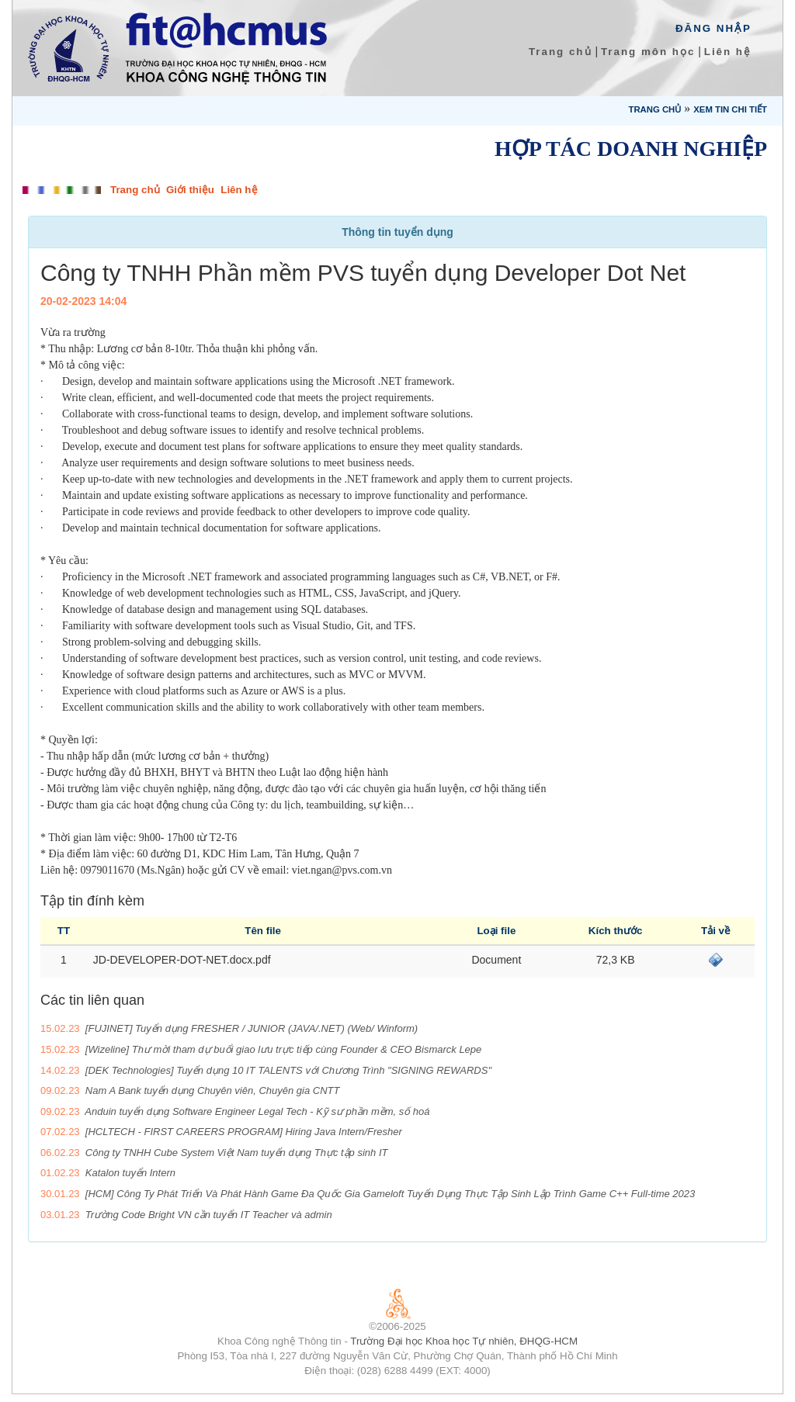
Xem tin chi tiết (730, 109)
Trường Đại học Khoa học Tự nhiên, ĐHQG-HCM (464, 1341)
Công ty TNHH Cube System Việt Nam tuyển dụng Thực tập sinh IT (236, 1152)
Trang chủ (560, 51)
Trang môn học (648, 51)
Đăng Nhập (713, 28)
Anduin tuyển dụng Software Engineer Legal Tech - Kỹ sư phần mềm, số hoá (257, 1111)
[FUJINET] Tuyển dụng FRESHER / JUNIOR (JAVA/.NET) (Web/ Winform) (251, 1028)
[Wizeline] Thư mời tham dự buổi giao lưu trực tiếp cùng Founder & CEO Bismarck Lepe (283, 1049)
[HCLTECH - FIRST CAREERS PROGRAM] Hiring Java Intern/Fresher (243, 1131)
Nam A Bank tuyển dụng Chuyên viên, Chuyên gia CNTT (212, 1090)
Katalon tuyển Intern (130, 1173)
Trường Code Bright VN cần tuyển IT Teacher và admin (208, 1214)
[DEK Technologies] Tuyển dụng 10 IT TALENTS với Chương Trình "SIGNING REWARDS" (288, 1070)
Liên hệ (728, 51)
